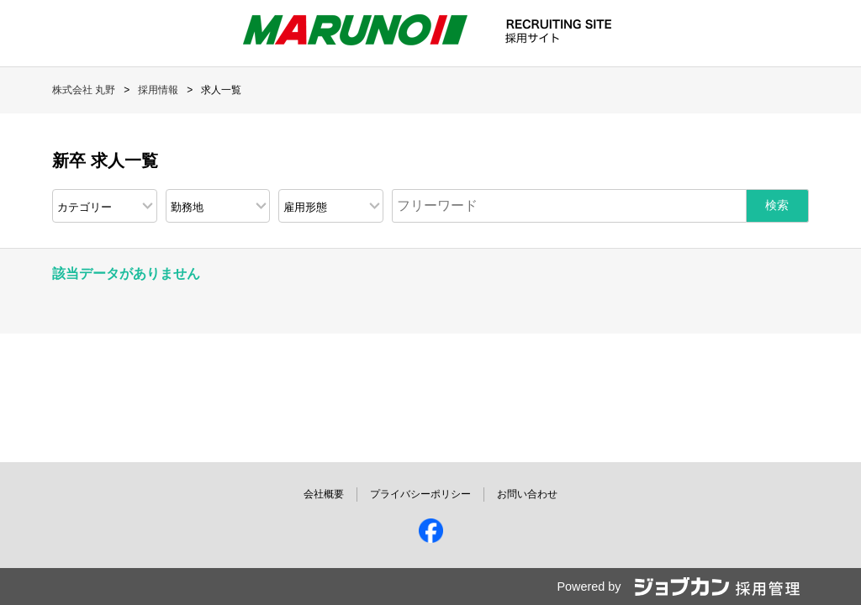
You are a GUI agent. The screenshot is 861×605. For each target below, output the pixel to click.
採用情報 (158, 90)
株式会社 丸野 (83, 90)
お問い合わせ (527, 494)
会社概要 (324, 494)
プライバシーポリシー (420, 494)
